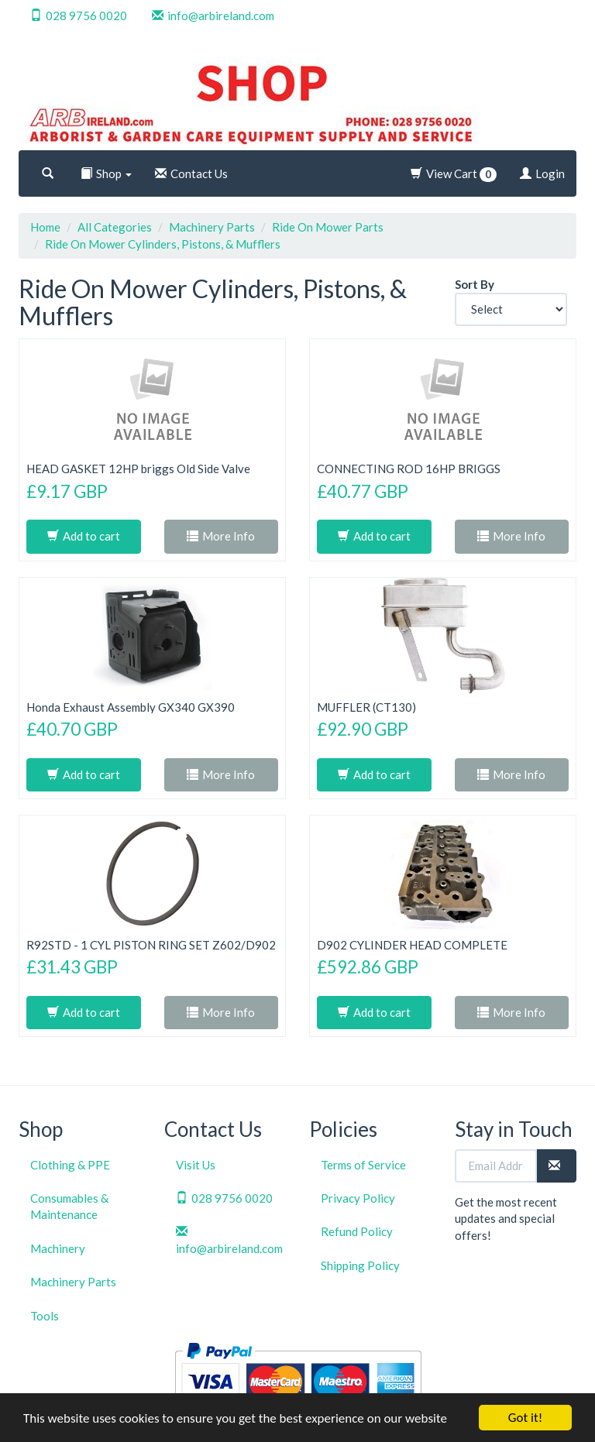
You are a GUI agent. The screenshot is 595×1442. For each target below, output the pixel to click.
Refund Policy (357, 1231)
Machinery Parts (212, 227)
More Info (221, 536)
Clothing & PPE (70, 1165)
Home (45, 227)
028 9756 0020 (78, 15)
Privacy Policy (358, 1198)
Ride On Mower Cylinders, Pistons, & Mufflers (162, 244)
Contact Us (191, 173)
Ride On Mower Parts (327, 227)
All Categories (114, 227)
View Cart (454, 174)
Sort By (474, 284)
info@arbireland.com (213, 15)
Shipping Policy (360, 1265)
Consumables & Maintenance (69, 1206)
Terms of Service (363, 1165)
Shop (106, 173)
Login (542, 173)
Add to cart (83, 536)
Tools (44, 1316)
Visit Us (195, 1165)
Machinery (57, 1248)
